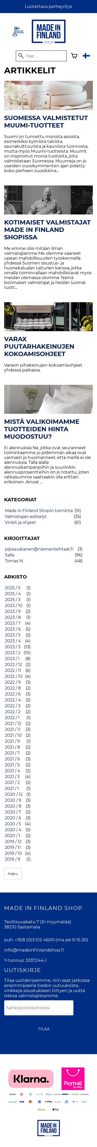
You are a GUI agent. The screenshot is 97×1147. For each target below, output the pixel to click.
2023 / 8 (13, 617)
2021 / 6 (12, 759)
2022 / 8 (13, 688)
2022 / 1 (12, 717)
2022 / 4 (13, 700)
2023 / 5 (12, 635)
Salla (9, 555)
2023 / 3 (12, 646)
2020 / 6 (13, 818)
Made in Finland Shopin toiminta (39, 510)
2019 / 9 (12, 859)
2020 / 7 (13, 812)
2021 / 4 (12, 770)
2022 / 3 (12, 705)
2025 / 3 (12, 599)
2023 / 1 (12, 658)
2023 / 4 (13, 641)
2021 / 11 (12, 729)
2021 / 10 (13, 735)
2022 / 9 (13, 682)
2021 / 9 (12, 741)
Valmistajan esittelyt (26, 516)
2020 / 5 (13, 823)
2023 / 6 (13, 629)
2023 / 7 (12, 623)
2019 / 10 (13, 853)
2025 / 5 (12, 587)
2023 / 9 (13, 611)
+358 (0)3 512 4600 (34, 939)
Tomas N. (14, 560)
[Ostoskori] (74, 56)
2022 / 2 (12, 711)
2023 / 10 (14, 605)
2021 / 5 (12, 764)
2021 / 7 (12, 753)
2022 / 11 (13, 670)
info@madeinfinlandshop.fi (34, 950)
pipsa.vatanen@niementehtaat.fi (39, 549)
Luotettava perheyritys (48, 6)
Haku (13, 873)
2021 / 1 (12, 788)
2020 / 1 (12, 835)
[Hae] (41, 56)
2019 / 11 (13, 847)
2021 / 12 (13, 723)
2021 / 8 (12, 747)
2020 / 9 (13, 800)
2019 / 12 (13, 841)
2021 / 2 (12, 782)
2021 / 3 (12, 776)
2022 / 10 (14, 676)
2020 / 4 (13, 829)
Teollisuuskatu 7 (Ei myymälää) (37, 921)
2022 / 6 (13, 694)
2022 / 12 (13, 664)
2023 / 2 (12, 652)
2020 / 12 (14, 794)
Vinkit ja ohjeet (20, 522)
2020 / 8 (13, 806)
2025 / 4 (13, 593)
